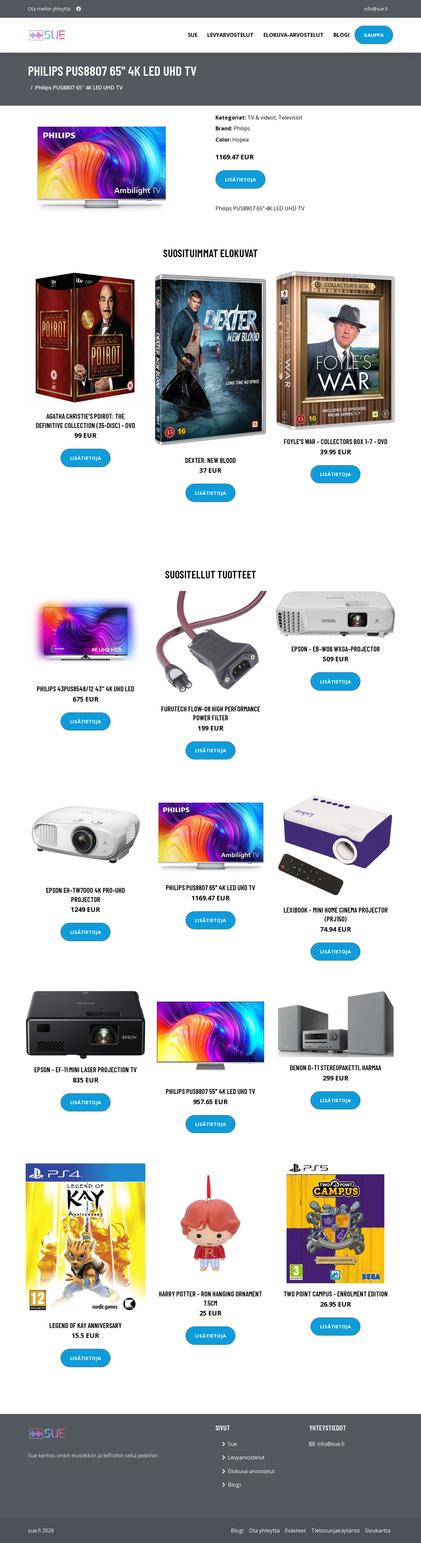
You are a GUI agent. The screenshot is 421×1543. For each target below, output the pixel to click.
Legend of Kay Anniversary (85, 1325)
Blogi (342, 35)
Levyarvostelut (230, 35)
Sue (192, 35)
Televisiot (290, 117)
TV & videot (261, 117)
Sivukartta (377, 1530)
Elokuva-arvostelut (293, 35)
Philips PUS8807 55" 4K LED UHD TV (210, 1091)
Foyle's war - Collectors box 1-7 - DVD (335, 441)
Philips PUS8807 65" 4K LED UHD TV (210, 887)
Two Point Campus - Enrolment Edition (336, 1294)
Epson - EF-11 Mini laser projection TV (85, 1069)
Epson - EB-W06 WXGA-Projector (335, 649)
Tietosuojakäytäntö (335, 1530)
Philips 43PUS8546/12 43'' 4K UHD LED (85, 688)
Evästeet (295, 1530)
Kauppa (374, 35)
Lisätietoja (240, 179)
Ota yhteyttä (264, 1530)
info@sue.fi (376, 9)
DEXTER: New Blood (210, 460)
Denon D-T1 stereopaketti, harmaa (335, 1067)
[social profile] (79, 9)
